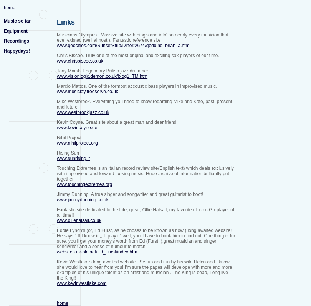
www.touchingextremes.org (84, 184)
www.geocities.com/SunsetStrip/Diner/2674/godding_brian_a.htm (123, 45)
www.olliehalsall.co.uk (79, 220)
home (9, 7)
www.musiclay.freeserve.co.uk (87, 91)
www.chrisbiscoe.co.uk (80, 61)
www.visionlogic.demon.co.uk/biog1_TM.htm (102, 76)
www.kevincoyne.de (77, 127)
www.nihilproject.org (77, 143)
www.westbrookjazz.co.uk (83, 112)
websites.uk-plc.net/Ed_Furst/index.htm (97, 252)
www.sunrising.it (73, 158)
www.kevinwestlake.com (81, 283)
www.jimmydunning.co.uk (83, 199)
